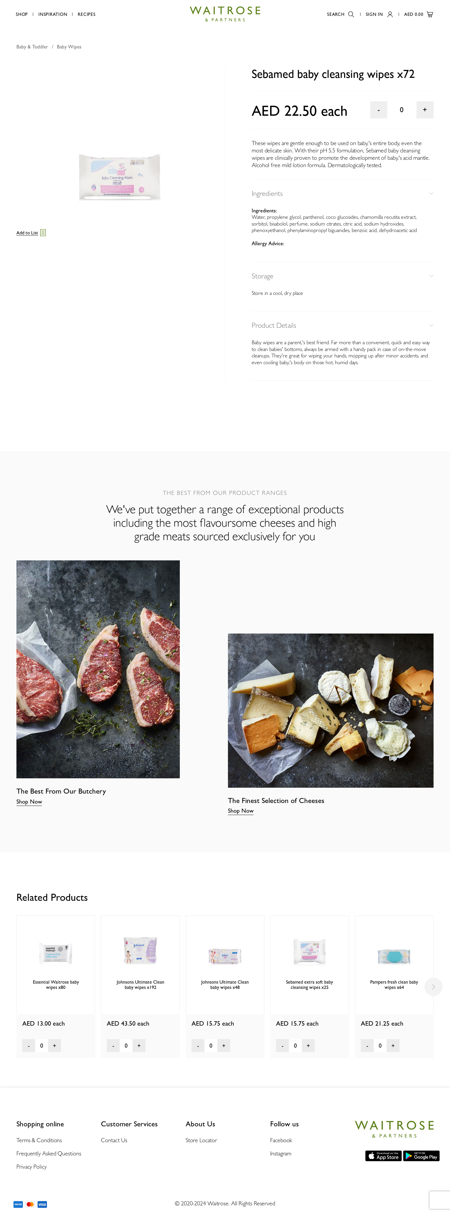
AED (418, 14)
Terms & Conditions (39, 1140)
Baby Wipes (69, 47)
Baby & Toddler (32, 47)
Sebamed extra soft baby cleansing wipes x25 (309, 984)
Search (340, 14)
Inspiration (52, 14)
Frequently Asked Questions (48, 1153)
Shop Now (29, 801)
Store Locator (201, 1140)
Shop (22, 14)
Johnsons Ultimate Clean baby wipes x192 (140, 984)
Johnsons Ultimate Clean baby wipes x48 (225, 984)
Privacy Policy (31, 1166)
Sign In (379, 14)
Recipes (86, 14)
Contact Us (114, 1140)
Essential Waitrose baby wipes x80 (56, 984)
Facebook (281, 1140)
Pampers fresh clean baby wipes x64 (394, 984)
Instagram (280, 1153)
